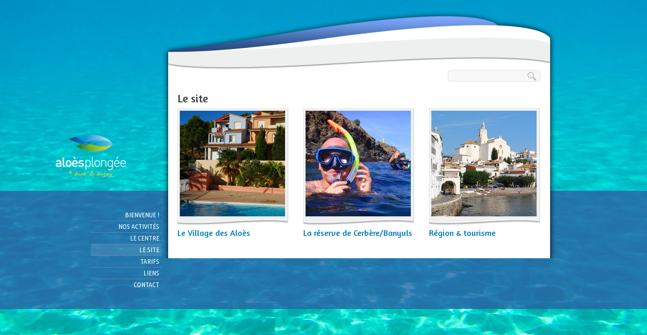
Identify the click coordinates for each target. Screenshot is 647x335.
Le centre (144, 238)
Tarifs (149, 261)
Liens (151, 273)
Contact (146, 284)
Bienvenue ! (142, 215)
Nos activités (138, 226)
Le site (149, 250)
